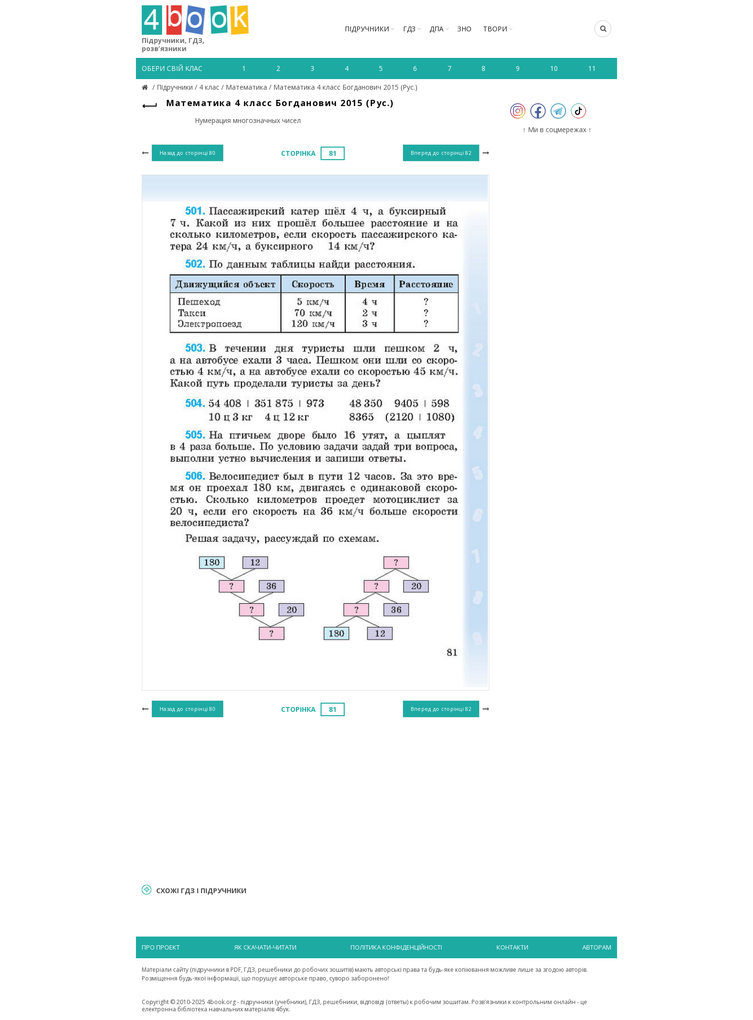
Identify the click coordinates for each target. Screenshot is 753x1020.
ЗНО (464, 28)
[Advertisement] (315, 799)
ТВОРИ (495, 28)
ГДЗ (409, 28)
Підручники (367, 28)
